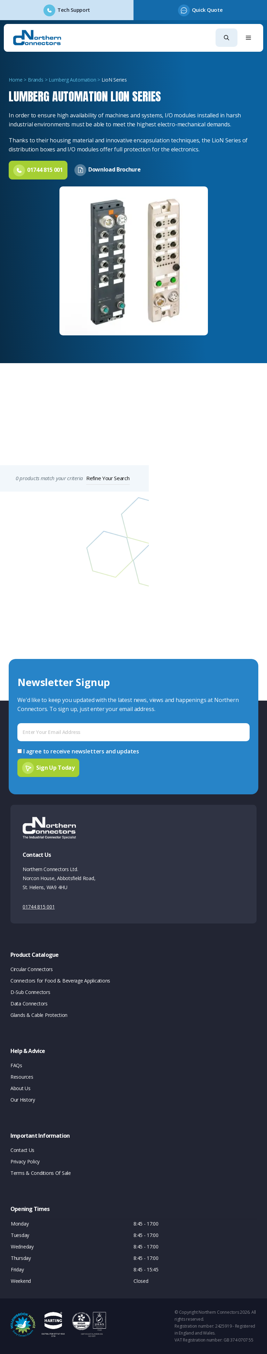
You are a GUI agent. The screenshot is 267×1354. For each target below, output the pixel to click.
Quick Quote (207, 9)
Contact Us (22, 1150)
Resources (21, 1076)
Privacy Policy (25, 1161)
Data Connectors (29, 1003)
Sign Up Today (55, 767)
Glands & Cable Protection (38, 1015)
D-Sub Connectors (30, 992)
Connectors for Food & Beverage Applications (60, 980)
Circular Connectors (31, 969)
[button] (226, 37)
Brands (35, 79)
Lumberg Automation (72, 79)
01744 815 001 (39, 906)
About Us (20, 1088)
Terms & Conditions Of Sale (40, 1173)
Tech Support (73, 9)
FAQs (16, 1065)
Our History (22, 1099)
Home (15, 79)
